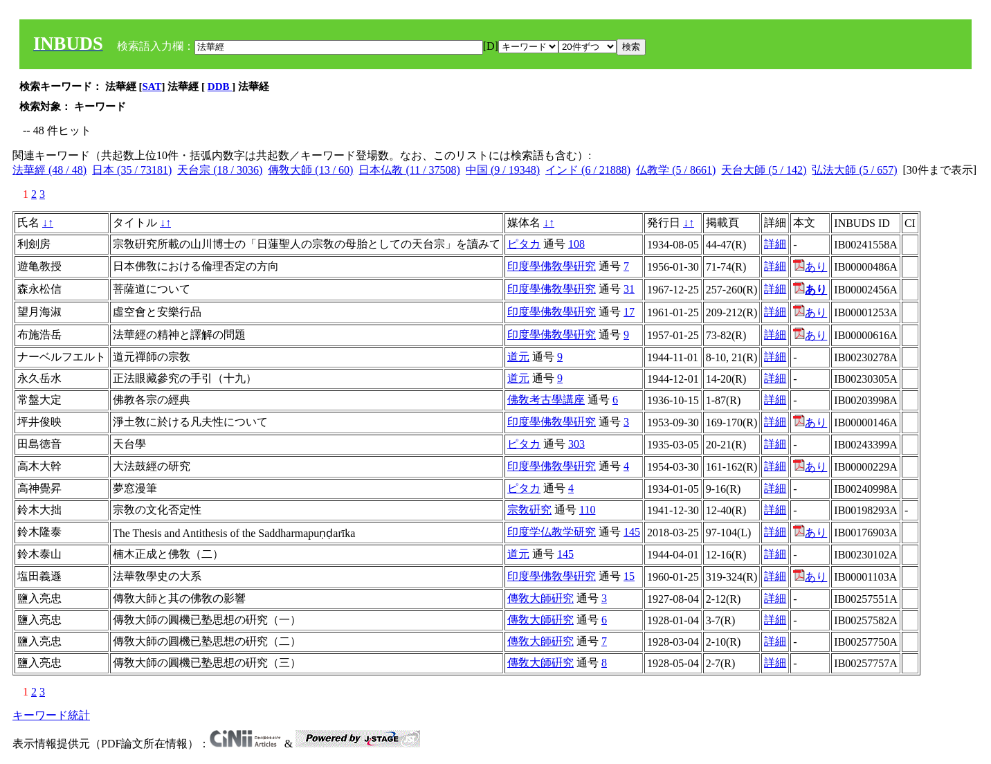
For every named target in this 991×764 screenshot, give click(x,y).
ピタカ (523, 244)
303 (576, 444)
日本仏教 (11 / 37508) (409, 170)
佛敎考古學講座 (546, 400)
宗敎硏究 (529, 510)
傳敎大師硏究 (540, 598)
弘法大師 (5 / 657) (854, 170)
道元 (518, 357)
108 (576, 244)
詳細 (775, 244)
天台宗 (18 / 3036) (219, 170)
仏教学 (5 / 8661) (676, 170)
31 (629, 289)
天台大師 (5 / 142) (763, 170)
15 (629, 576)
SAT (152, 86)
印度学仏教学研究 (551, 532)
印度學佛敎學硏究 (551, 266)
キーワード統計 (51, 715)
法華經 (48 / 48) (49, 170)
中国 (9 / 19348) (503, 170)
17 (629, 312)
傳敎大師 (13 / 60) (310, 170)
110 (587, 510)
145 (632, 532)
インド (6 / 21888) (587, 170)
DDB (220, 86)
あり (810, 267)
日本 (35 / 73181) (132, 170)
